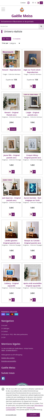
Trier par (5, 43)
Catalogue (5, 328)
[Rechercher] (41, 26)
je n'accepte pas (11, 415)
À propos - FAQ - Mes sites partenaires (14, 334)
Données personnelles (8, 361)
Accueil (4, 325)
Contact (22, 3)
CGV (3, 337)
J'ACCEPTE (33, 415)
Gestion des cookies (8, 358)
